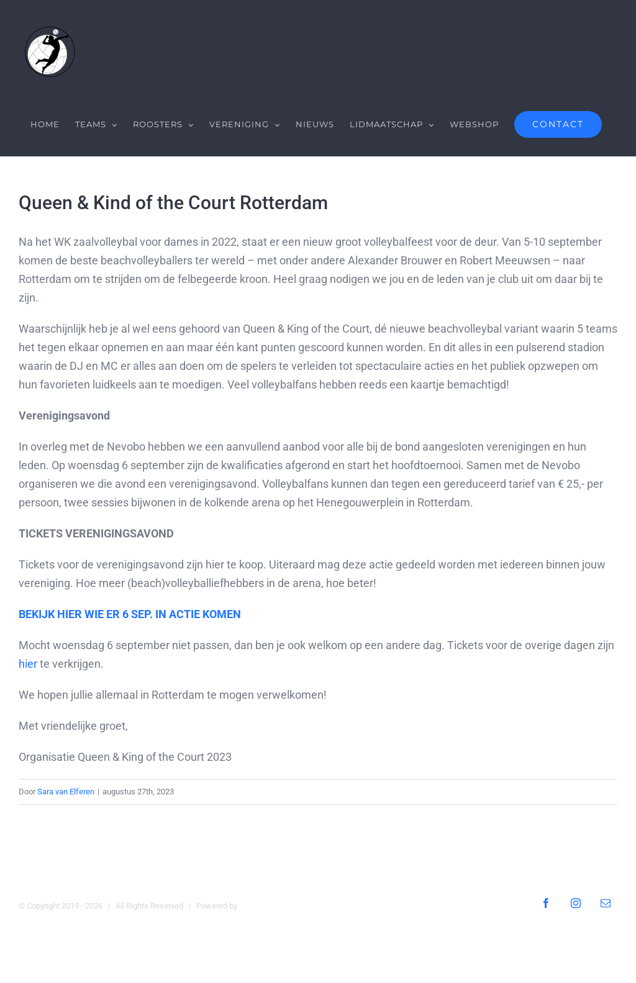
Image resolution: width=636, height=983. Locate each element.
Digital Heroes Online (276, 905)
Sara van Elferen (65, 791)
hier (28, 663)
